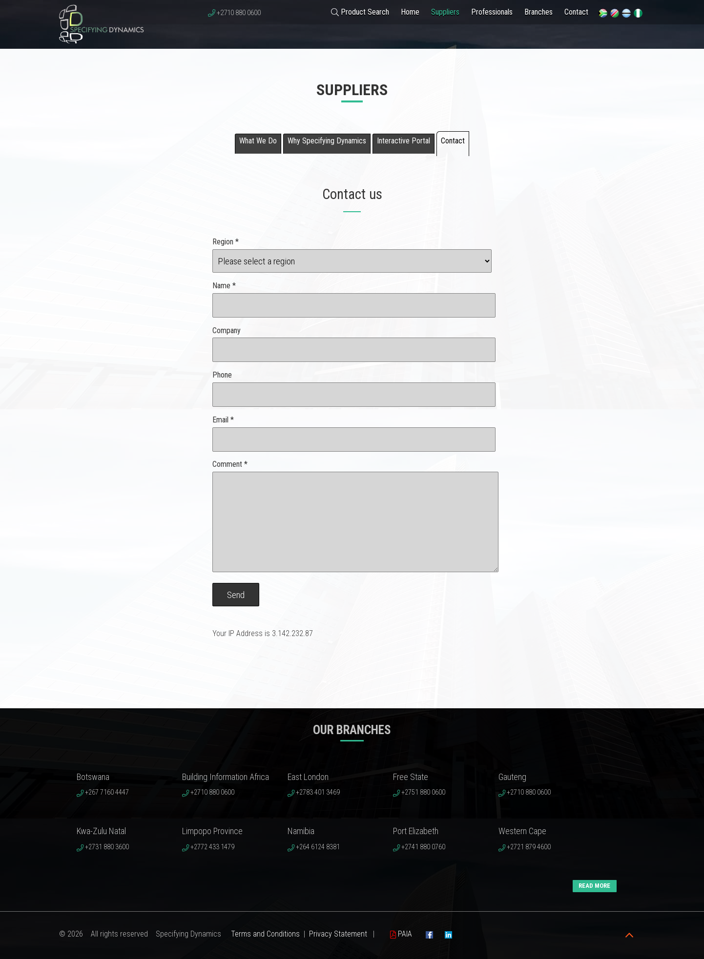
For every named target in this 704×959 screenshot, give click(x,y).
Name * (224, 285)
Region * (225, 241)
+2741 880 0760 (423, 847)
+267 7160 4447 (107, 792)
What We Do (258, 140)
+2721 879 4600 (529, 847)
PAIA (401, 934)
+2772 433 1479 (212, 847)
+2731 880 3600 (107, 847)
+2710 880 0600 (239, 12)
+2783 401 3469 (318, 792)
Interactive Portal (403, 140)
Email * (223, 419)
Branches (538, 12)
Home (410, 12)
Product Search (360, 12)
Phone (222, 375)
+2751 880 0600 (423, 792)
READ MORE (594, 885)
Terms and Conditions (265, 934)
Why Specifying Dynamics (327, 140)
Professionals (492, 12)
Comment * (230, 464)
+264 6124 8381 (318, 847)
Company (226, 330)
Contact (576, 12)
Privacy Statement (338, 934)
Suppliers (445, 12)
